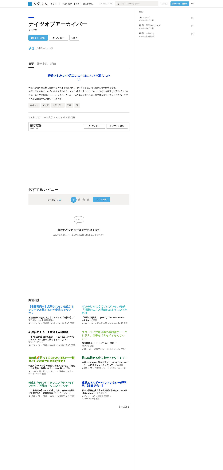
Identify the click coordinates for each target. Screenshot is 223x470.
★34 (84, 349)
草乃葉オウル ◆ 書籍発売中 (41, 320)
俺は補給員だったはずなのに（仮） (98, 343)
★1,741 (31, 396)
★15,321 (32, 371)
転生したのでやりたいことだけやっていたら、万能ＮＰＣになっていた (51, 384)
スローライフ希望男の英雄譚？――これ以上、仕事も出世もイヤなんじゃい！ (104, 335)
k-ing (68, 393)
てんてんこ (102, 393)
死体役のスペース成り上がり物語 (48, 332)
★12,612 (86, 396)
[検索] (117, 3)
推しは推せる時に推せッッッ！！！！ (104, 357)
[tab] (31, 64)
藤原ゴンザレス (35, 342)
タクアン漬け (88, 346)
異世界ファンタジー (47, 371)
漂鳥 (95, 320)
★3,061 (31, 345)
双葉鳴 (120, 365)
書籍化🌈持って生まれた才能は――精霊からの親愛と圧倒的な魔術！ (51, 359)
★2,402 (85, 323)
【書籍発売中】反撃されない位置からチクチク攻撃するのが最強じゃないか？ (51, 309)
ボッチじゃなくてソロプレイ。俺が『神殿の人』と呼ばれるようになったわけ (104, 309)
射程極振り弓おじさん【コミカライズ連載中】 (50, 317)
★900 (84, 368)
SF (39, 323)
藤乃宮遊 (32, 30)
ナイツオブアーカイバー (57, 24)
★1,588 (31, 323)
